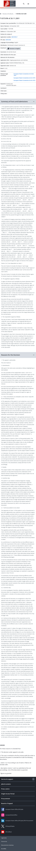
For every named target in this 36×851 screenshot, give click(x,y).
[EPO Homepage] (10, 4)
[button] (18, 101)
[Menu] (28, 3)
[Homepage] (0, 13)
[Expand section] (33, 779)
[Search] (23, 3)
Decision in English (13, 49)
